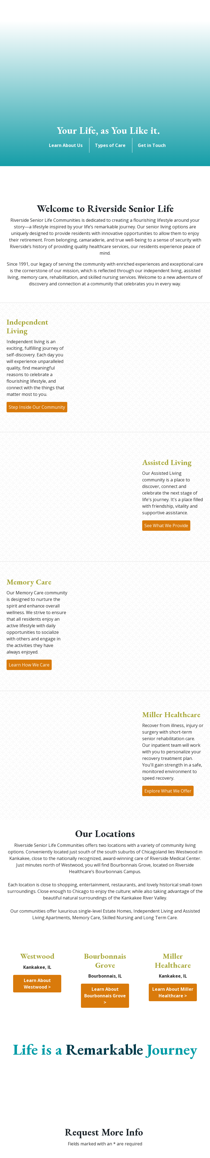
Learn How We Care (29, 665)
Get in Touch (153, 145)
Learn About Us (67, 145)
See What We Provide (166, 526)
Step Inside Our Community (37, 407)
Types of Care (111, 145)
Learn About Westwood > (38, 983)
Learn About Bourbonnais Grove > (105, 995)
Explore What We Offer (167, 791)
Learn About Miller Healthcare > (173, 992)
